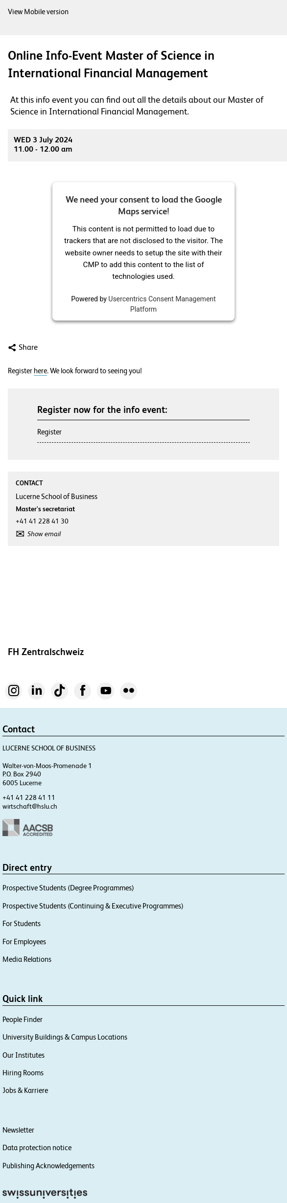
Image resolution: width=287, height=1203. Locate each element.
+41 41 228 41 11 (28, 797)
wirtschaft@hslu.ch (29, 806)
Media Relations (26, 959)
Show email (44, 534)
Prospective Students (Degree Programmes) (68, 888)
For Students (21, 923)
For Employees (24, 941)
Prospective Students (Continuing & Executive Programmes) (93, 906)
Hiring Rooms (23, 1072)
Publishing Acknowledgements (48, 1165)
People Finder (22, 1019)
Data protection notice (37, 1147)
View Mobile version (38, 11)
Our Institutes (23, 1055)
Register (49, 432)
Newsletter (18, 1130)
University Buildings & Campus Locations (64, 1037)
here (40, 371)
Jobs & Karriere (25, 1090)
